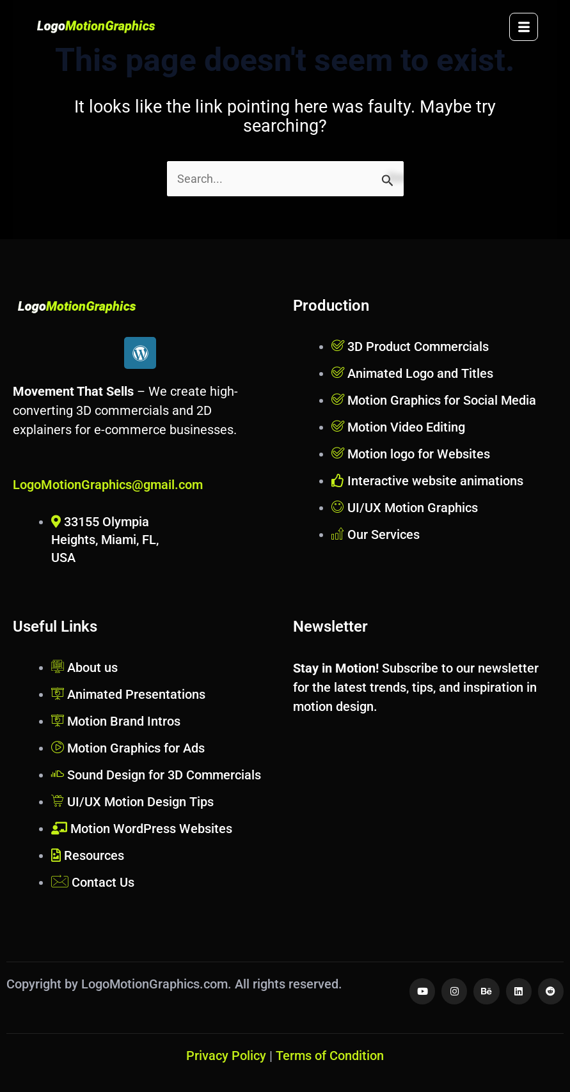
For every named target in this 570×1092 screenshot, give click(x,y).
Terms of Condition (330, 1055)
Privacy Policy (226, 1055)
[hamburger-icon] (523, 27)
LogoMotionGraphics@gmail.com (108, 484)
